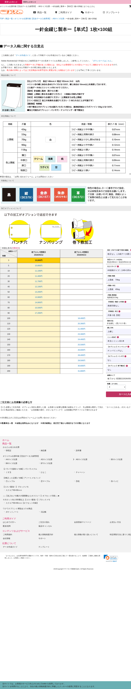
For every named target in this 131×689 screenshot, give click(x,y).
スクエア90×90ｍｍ (15, 490)
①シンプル (11, 481)
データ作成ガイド (23, 55)
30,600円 (81, 366)
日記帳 (43, 512)
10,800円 (38, 260)
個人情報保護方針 (45, 534)
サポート (42, 538)
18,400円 (81, 318)
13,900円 (38, 297)
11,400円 (38, 276)
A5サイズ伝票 (46, 459)
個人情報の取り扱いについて (86, 534)
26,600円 (81, 350)
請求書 (78, 450)
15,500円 (38, 308)
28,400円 (81, 355)
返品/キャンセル (45, 526)
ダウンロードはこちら (102, 61)
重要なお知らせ (29, 2)
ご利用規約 (7, 534)
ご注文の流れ (44, 522)
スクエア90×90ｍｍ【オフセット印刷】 (22, 503)
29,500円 (81, 360)
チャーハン (80, 472)
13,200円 (38, 292)
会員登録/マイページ (82, 522)
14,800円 (38, 302)
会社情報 (6, 538)
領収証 (8, 450)
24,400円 (81, 339)
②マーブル (45, 481)
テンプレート (44, 547)
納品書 (43, 450)
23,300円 (81, 334)
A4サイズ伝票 (11, 459)
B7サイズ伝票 (46, 463)
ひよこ (43, 472)
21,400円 (81, 329)
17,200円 (38, 313)
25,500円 (81, 345)
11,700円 (38, 281)
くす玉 (8, 472)
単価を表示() (11, 248)
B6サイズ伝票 (11, 463)
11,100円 (38, 271)
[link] (110, 558)
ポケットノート (12, 512)
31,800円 (81, 371)
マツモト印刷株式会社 (72, 569)
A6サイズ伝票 (81, 459)
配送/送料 (7, 526)
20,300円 (81, 324)
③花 (78, 481)
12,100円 (38, 287)
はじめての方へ (9, 522)
